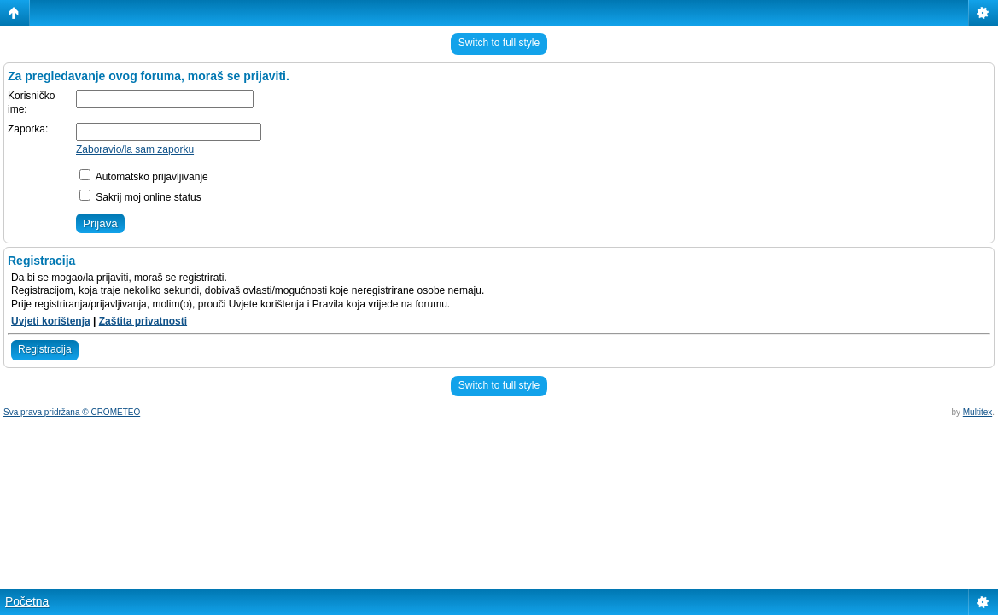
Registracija (45, 349)
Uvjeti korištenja (50, 321)
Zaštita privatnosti (143, 321)
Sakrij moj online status (140, 197)
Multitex (977, 412)
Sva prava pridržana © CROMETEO (71, 412)
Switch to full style (499, 43)
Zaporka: (28, 129)
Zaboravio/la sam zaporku (135, 149)
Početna (27, 601)
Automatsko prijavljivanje (143, 177)
